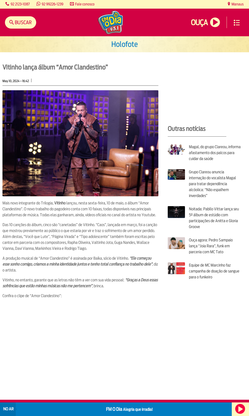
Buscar (23, 22)
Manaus (237, 4)
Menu (236, 22)
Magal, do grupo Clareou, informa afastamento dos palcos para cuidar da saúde (215, 153)
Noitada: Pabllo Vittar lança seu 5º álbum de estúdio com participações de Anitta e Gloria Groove (214, 218)
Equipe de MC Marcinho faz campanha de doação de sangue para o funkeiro (214, 271)
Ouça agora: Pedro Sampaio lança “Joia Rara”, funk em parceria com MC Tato (211, 246)
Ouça (199, 22)
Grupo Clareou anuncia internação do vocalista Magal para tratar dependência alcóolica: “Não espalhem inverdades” (212, 184)
